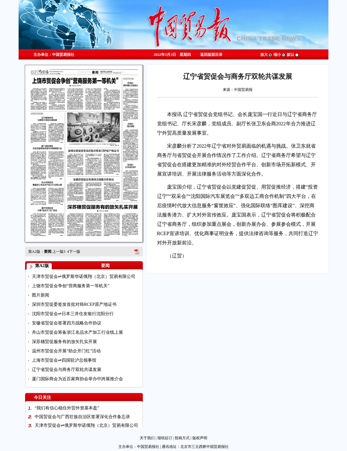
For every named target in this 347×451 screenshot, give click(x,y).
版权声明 (199, 438)
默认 (293, 54)
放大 (266, 54)
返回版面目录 (211, 54)
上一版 (58, 251)
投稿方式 (182, 438)
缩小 (280, 54)
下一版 (73, 251)
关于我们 (147, 438)
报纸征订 (164, 438)
